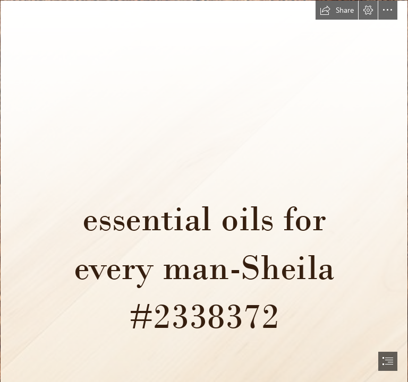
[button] (337, 10)
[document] (204, 191)
